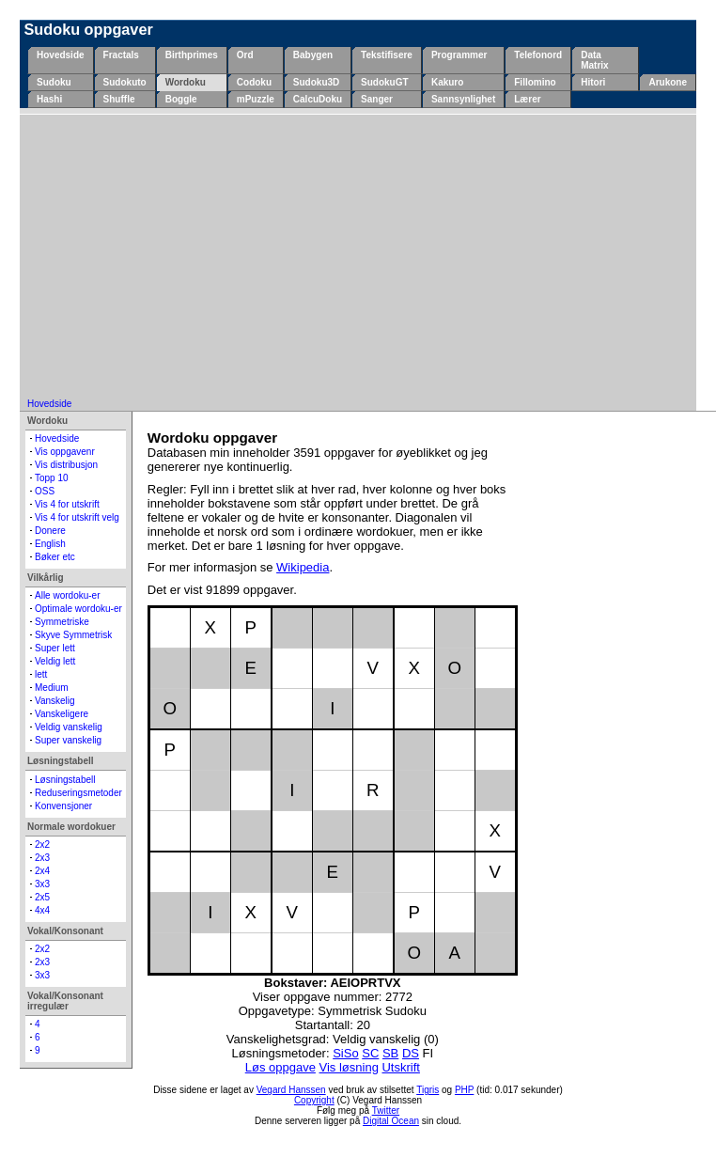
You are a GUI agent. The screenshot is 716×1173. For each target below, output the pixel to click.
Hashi (49, 99)
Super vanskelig (68, 740)
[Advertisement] (358, 257)
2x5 (42, 897)
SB (390, 1053)
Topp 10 (52, 478)
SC (370, 1053)
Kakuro (447, 82)
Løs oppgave (280, 1067)
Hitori (593, 82)
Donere (50, 530)
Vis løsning (349, 1067)
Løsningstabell (65, 779)
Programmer (459, 55)
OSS (44, 491)
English (50, 544)
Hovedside (61, 55)
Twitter (385, 1110)
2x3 (42, 857)
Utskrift (400, 1067)
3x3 (42, 884)
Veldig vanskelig (68, 727)
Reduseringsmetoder (78, 793)
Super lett (55, 648)
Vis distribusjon (66, 465)
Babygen (313, 55)
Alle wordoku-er (67, 595)
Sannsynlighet (463, 99)
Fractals (121, 55)
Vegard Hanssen (291, 1090)
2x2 (42, 844)
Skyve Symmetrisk (73, 635)
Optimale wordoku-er (78, 608)
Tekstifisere (386, 55)
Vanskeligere (61, 714)
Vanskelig (55, 701)
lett (41, 674)
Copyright (314, 1100)
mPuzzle (255, 99)
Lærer (527, 99)
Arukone (667, 82)
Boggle (181, 99)
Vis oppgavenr (65, 451)
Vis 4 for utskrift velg (77, 517)
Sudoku (54, 82)
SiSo (345, 1053)
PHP (464, 1090)
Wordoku (185, 82)
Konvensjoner (63, 806)
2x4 (42, 871)
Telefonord (538, 55)
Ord (245, 55)
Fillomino (534, 82)
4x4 (42, 910)
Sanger (377, 99)
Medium (52, 687)
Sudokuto (125, 82)
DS (410, 1053)
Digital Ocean (391, 1121)
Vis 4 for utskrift (67, 504)
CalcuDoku (317, 99)
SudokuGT (385, 82)
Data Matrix (594, 60)
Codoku (254, 82)
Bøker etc (55, 557)
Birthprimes (191, 55)
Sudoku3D (316, 82)
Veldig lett (55, 661)
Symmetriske (62, 622)
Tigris (427, 1090)
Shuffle (119, 99)
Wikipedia (302, 567)
